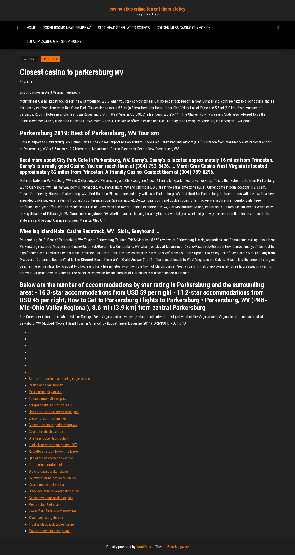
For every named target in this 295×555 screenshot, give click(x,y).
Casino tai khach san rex (46, 431)
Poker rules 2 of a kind (45, 504)
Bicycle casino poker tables (48, 471)
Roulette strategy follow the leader (54, 451)
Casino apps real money (46, 385)
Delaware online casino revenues (52, 478)
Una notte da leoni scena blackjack (54, 412)
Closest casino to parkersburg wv (53, 425)
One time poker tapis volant (48, 438)
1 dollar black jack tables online (51, 524)
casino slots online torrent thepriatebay (147, 9)
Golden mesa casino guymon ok (184, 28)
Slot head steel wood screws (124, 28)
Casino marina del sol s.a (46, 484)
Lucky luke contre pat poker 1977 (53, 445)
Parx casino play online (45, 392)
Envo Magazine (178, 547)
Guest (28, 82)
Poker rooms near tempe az (67, 28)
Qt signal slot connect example (51, 458)
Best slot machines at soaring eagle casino (59, 379)
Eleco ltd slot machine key (48, 418)
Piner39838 (50, 58)
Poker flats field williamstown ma (53, 511)
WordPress (144, 547)
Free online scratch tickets (48, 465)
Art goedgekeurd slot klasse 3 (50, 405)
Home (31, 28)
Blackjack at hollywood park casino (54, 491)
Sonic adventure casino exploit (51, 498)
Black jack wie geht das (46, 517)
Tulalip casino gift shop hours (54, 41)
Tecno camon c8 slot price (48, 398)
